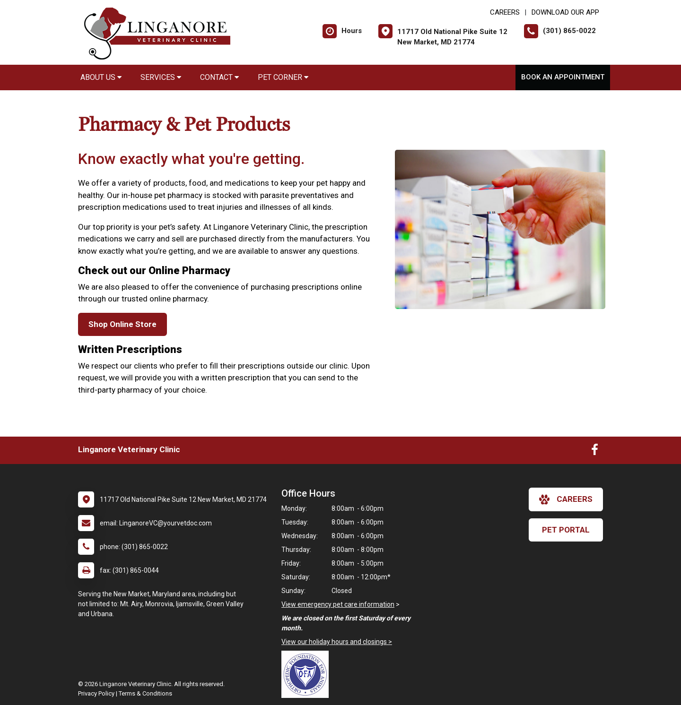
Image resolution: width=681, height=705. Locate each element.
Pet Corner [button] (283, 77)
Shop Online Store (122, 324)
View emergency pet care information (337, 604)
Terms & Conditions (145, 693)
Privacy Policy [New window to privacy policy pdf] (96, 693)
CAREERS (505, 12)
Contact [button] (219, 77)
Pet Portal (566, 529)
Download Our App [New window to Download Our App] (565, 12)
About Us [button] (101, 77)
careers (566, 499)
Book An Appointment (562, 77)
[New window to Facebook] (594, 452)
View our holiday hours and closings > (336, 641)
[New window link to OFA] (307, 674)
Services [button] (160, 77)
